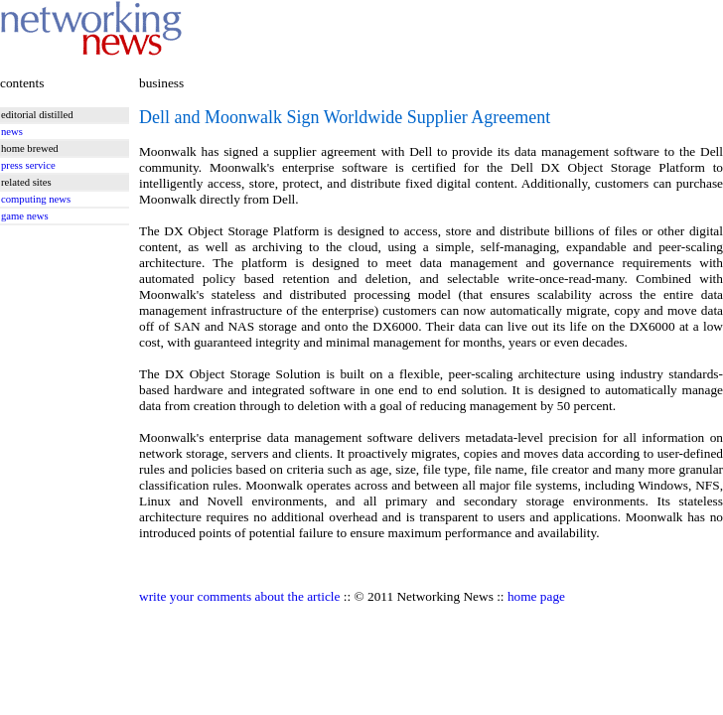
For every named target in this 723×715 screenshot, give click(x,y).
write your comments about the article (239, 596)
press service (28, 165)
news (12, 131)
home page (536, 596)
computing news (36, 199)
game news (25, 216)
